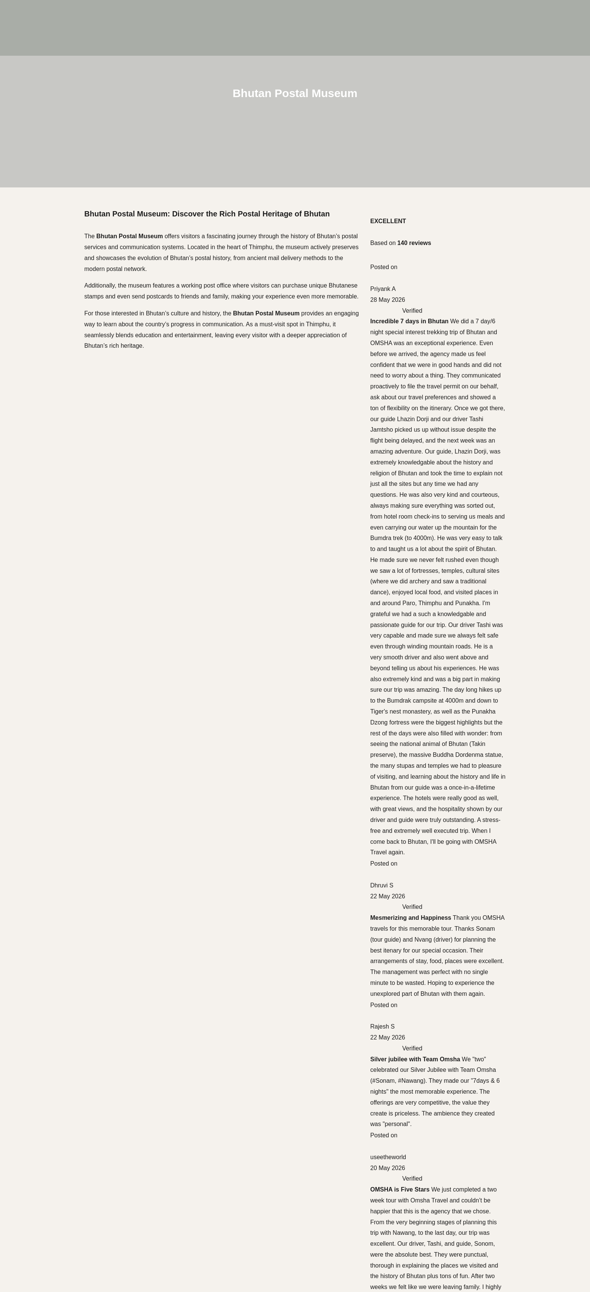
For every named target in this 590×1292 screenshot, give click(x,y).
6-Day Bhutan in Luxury (416, 254)
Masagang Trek (406, 396)
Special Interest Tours (57, 1221)
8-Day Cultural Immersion (419, 211)
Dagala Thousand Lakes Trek (424, 374)
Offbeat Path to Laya (412, 331)
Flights (394, 571)
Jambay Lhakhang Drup (417, 527)
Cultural (40, 1190)
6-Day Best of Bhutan (413, 265)
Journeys (26, 1180)
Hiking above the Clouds (417, 320)
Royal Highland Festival (417, 451)
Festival (40, 1201)
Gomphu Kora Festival (415, 494)
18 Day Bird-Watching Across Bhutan (434, 363)
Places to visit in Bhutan (417, 615)
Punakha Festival (408, 473)
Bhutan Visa (401, 582)
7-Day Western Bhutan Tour (422, 276)
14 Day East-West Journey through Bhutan (442, 232)
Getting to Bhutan (408, 560)
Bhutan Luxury (48, 1211)
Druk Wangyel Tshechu (416, 462)
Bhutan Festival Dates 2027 (422, 713)
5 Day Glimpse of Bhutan (418, 200)
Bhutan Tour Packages (415, 593)
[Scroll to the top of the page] (1, 1165)
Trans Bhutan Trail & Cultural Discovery (438, 353)
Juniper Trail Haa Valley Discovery (430, 342)
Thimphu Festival (408, 429)
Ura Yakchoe (402, 516)
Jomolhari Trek (405, 385)
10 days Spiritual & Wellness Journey (435, 222)
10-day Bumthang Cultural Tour (426, 243)
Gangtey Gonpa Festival (417, 440)
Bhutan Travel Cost (410, 625)
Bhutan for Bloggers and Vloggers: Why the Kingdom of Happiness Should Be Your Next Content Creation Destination (444, 670)
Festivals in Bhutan (410, 604)
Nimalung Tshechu (410, 505)
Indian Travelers (50, 1241)
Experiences (30, 1262)
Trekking (41, 1231)
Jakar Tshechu (404, 484)
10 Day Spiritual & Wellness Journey (434, 286)
